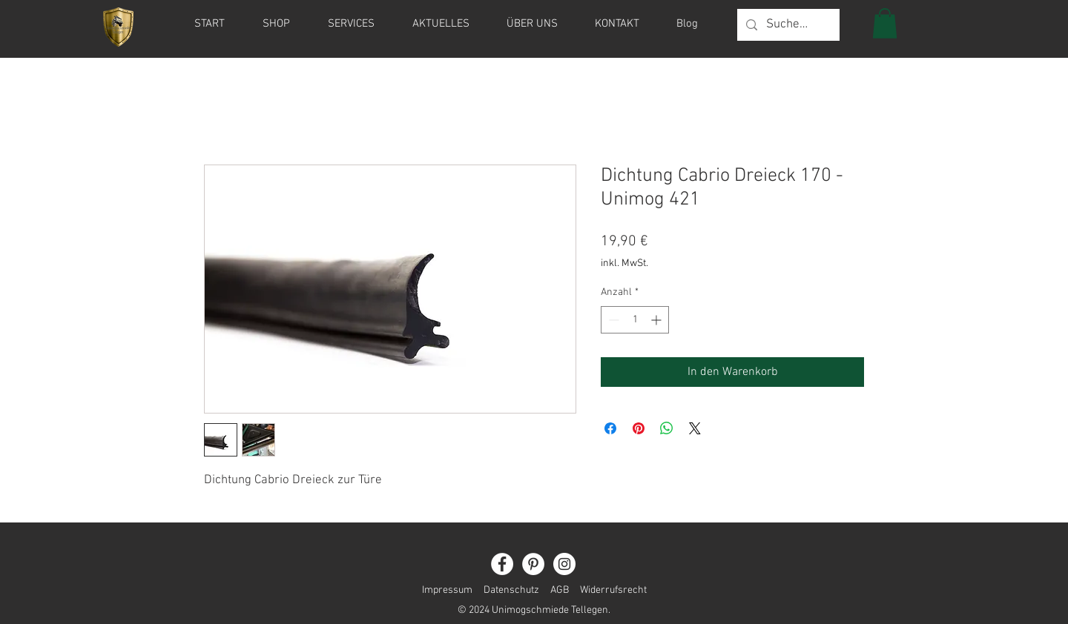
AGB (559, 590)
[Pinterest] (533, 564)
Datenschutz (511, 590)
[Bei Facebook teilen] (610, 428)
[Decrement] (612, 320)
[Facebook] (502, 564)
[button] (884, 23)
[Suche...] (787, 25)
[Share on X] (695, 428)
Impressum (447, 590)
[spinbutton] (635, 320)
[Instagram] (564, 564)
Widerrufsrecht (608, 590)
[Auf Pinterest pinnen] (638, 428)
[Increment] (657, 320)
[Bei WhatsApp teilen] (667, 428)
